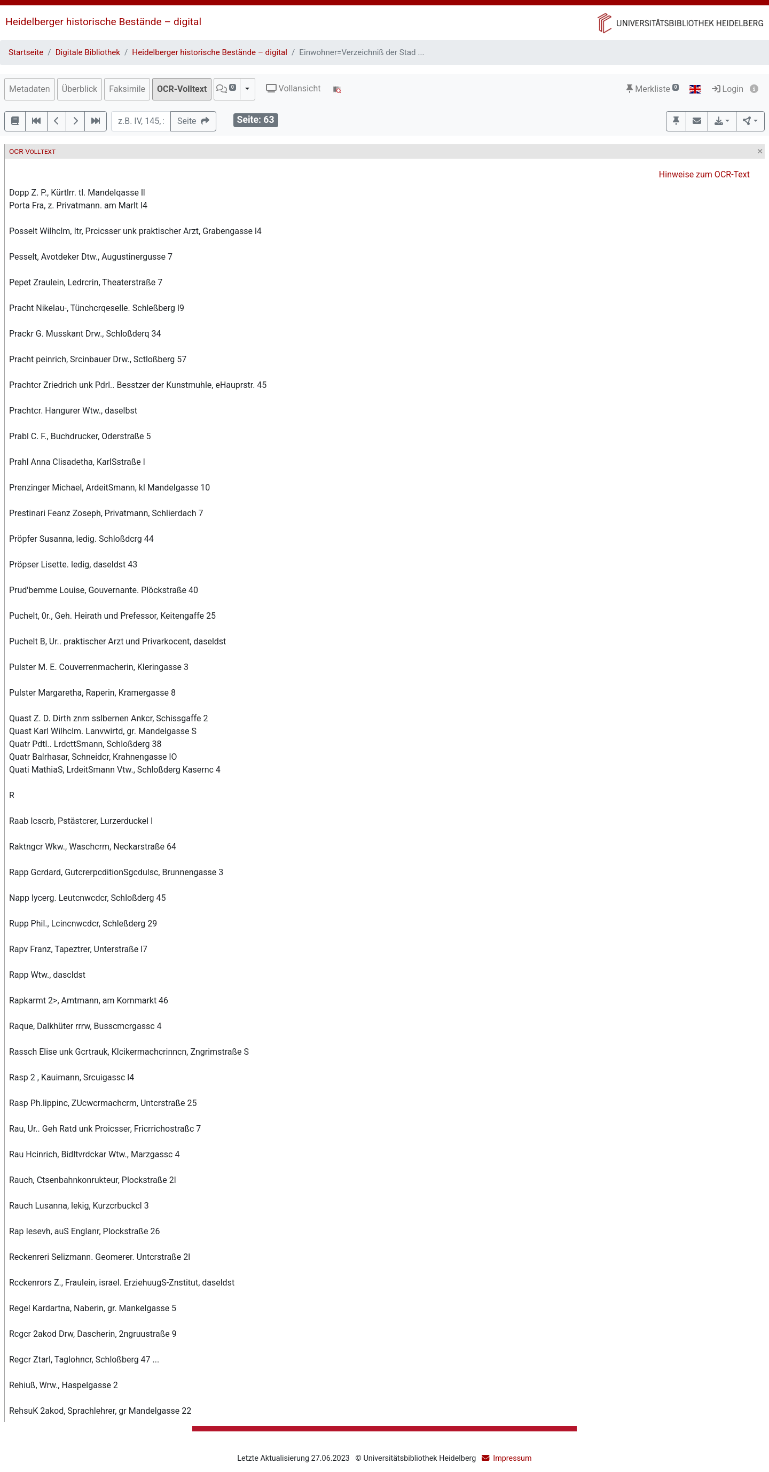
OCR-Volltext (182, 89)
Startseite (26, 52)
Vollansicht (293, 88)
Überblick (80, 89)
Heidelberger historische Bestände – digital (103, 21)
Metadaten (29, 89)
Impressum (512, 1458)
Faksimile (127, 89)
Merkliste (652, 89)
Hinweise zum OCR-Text (704, 174)
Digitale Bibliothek (88, 52)
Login (727, 89)
